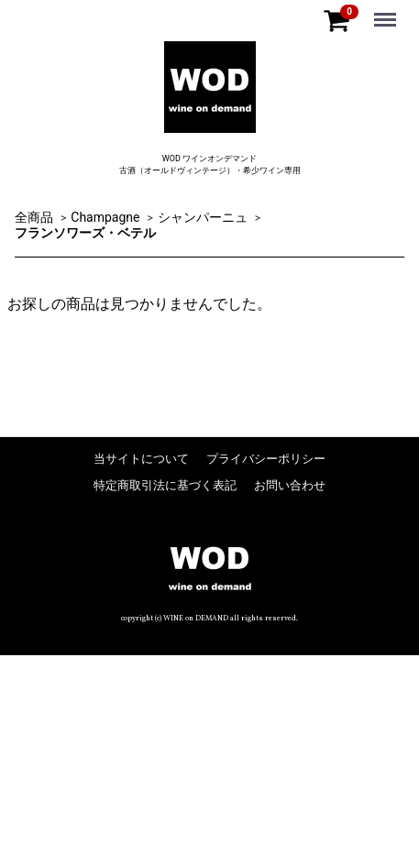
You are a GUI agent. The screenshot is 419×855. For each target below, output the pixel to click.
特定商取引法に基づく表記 (165, 484)
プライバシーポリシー (265, 458)
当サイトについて (141, 458)
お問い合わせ (289, 484)
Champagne (105, 216)
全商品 (34, 216)
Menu (387, 11)
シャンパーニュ (203, 216)
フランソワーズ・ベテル (85, 232)
